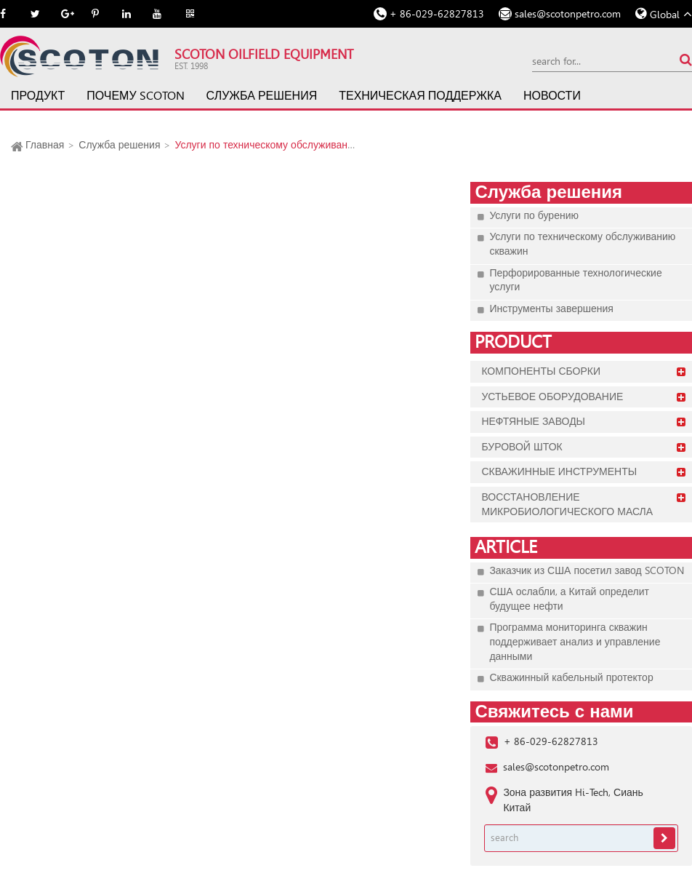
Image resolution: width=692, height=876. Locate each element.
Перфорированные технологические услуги (575, 280)
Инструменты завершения (551, 308)
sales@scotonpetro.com (568, 14)
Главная (44, 145)
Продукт (38, 96)
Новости (552, 96)
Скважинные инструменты (559, 471)
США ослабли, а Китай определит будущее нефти (569, 599)
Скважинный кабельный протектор (571, 677)
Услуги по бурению (534, 215)
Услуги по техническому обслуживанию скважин (288, 145)
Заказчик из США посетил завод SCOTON (586, 570)
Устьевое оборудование (552, 396)
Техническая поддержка (420, 96)
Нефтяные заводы (533, 421)
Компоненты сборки (540, 371)
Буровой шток (521, 447)
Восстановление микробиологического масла (567, 504)
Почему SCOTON (135, 96)
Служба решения (262, 96)
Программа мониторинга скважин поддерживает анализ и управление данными (574, 641)
